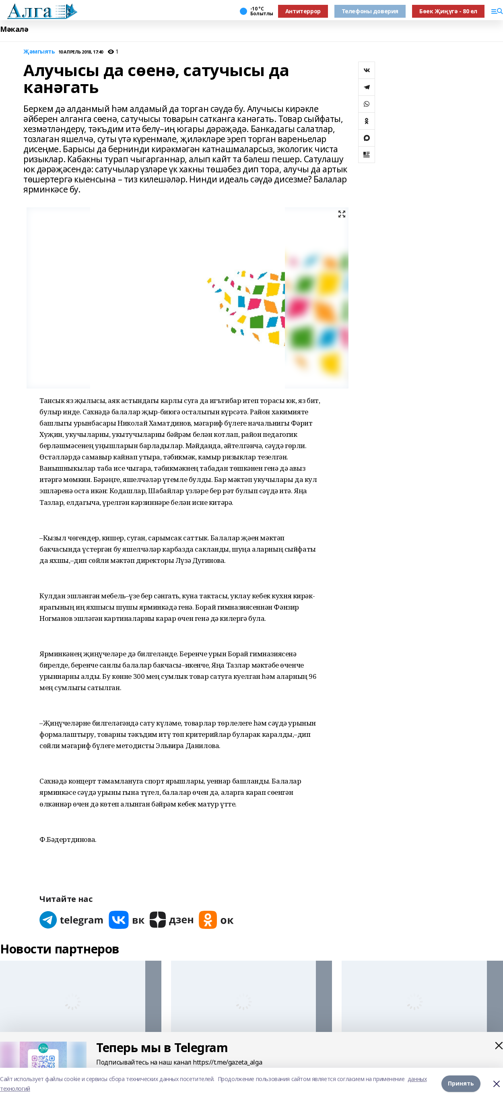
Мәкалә (14, 29)
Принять (461, 1084)
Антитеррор (303, 11)
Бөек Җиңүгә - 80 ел (448, 11)
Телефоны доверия (370, 11)
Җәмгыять (39, 51)
